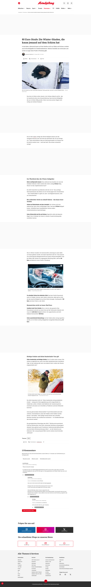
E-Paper (47, 566)
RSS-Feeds (34, 565)
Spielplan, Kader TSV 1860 (36, 573)
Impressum (61, 559)
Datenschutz (61, 563)
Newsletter (34, 561)
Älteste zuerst (35, 458)
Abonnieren (48, 563)
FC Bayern (20, 565)
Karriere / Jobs (48, 561)
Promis (19, 568)
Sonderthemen (48, 575)
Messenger (34, 563)
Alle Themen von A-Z (35, 559)
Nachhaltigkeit (20, 577)
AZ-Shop (47, 572)
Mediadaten (48, 570)
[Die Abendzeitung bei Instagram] (45, 530)
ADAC (34, 136)
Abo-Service (48, 565)
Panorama (25, 12)
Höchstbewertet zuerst (45, 458)
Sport (19, 570)
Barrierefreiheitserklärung (64, 565)
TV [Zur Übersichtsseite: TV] (53, 8)
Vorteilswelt (34, 570)
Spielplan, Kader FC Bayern (37, 572)
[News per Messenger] (26, 544)
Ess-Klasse (34, 568)
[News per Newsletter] (45, 544)
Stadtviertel (20, 561)
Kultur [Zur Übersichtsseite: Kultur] (63, 8)
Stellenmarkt (34, 575)
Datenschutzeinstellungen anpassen (66, 568)
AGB (60, 561)
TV (18, 572)
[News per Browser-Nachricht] (64, 544)
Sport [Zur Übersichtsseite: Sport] (33, 8)
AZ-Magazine (48, 573)
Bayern (19, 563)
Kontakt (47, 568)
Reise (19, 575)
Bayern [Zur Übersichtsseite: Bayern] (28, 8)
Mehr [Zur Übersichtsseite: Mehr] (69, 8)
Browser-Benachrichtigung (37, 566)
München (19, 559)
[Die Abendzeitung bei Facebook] (26, 530)
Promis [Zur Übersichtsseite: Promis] (40, 8)
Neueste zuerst (26, 458)
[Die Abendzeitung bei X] (64, 530)
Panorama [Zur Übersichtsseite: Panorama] (47, 8)
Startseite (20, 12)
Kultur (19, 573)
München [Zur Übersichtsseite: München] (20, 8)
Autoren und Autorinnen (50, 559)
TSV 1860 (19, 566)
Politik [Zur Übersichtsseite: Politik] (57, 8)
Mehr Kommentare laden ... (29, 510)
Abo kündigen (61, 566)
